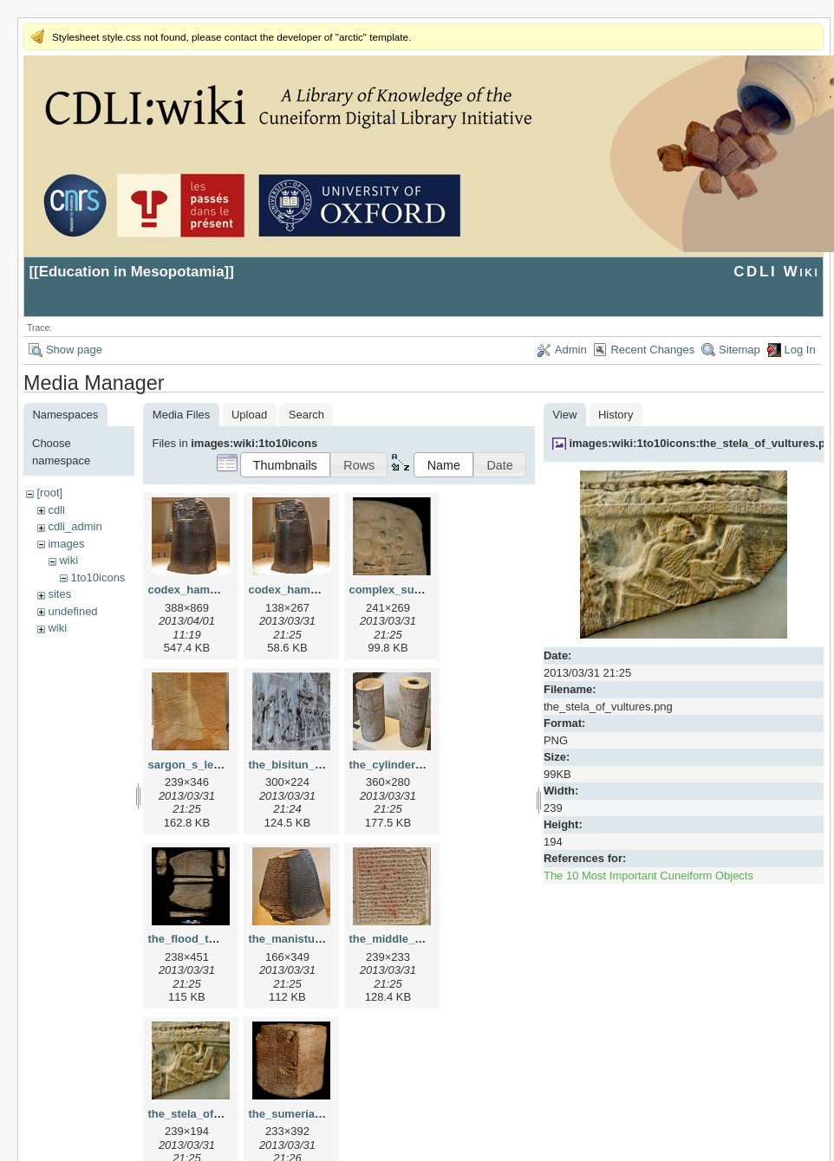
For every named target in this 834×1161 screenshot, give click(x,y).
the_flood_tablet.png (202, 938)
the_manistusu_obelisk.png (322, 938)
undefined (72, 611)
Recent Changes (652, 349)
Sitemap (739, 349)
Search (306, 414)
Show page (74, 349)
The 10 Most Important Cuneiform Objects (648, 875)
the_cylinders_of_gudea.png (425, 764)
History (615, 414)
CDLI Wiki (776, 271)
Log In (800, 349)
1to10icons (97, 577)
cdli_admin (74, 526)
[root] (49, 492)
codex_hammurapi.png (309, 589)
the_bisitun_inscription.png (321, 764)
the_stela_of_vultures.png (217, 1113)
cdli (56, 509)
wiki (68, 560)
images (66, 543)
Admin (571, 349)
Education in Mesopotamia (132, 271)
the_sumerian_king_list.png (322, 1113)
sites (59, 593)
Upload (249, 414)
